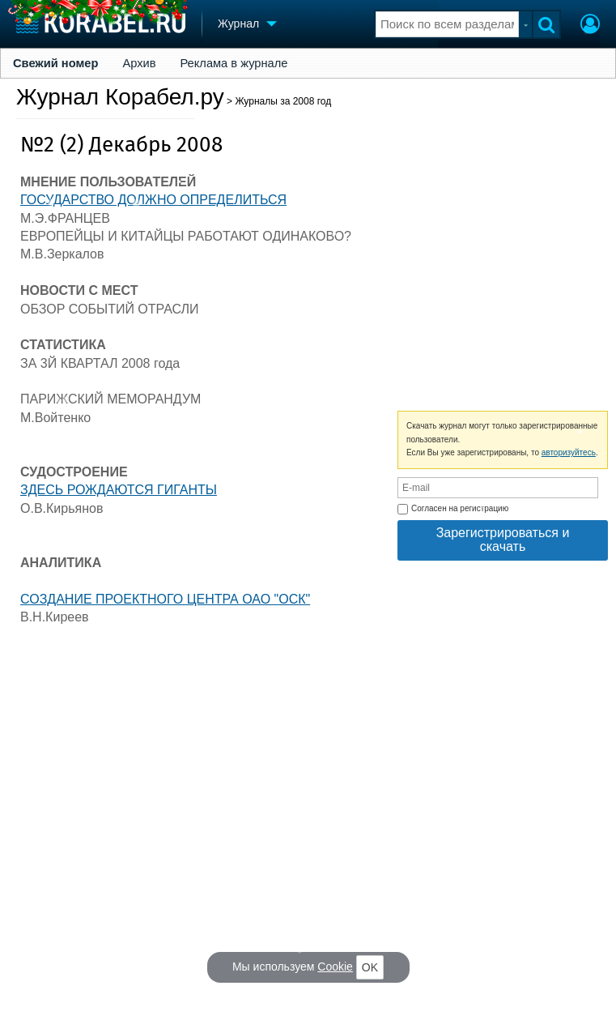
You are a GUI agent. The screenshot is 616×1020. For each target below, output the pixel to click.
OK (370, 967)
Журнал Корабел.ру (120, 96)
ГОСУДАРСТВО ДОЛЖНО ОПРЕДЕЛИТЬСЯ (153, 200)
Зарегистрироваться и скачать (503, 539)
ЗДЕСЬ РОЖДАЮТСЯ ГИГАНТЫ (118, 490)
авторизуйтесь (569, 452)
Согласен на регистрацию (452, 509)
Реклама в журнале (233, 63)
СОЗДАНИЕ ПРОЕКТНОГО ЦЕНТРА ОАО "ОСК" (165, 599)
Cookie (335, 966)
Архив (138, 63)
